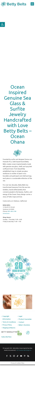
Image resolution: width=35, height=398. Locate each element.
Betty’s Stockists (24, 325)
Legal (20, 316)
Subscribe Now (6, 337)
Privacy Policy (7, 325)
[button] (2, 24)
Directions (6, 213)
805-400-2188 (12, 211)
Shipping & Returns (9, 328)
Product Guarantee (25, 319)
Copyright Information (7, 317)
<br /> (17, 238)
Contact (21, 322)
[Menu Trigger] (32, 4)
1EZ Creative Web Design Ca (23, 350)
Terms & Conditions (9, 322)
